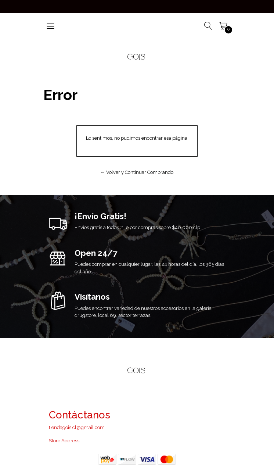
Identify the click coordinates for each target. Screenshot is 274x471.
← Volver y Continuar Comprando (137, 172)
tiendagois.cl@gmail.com (77, 427)
